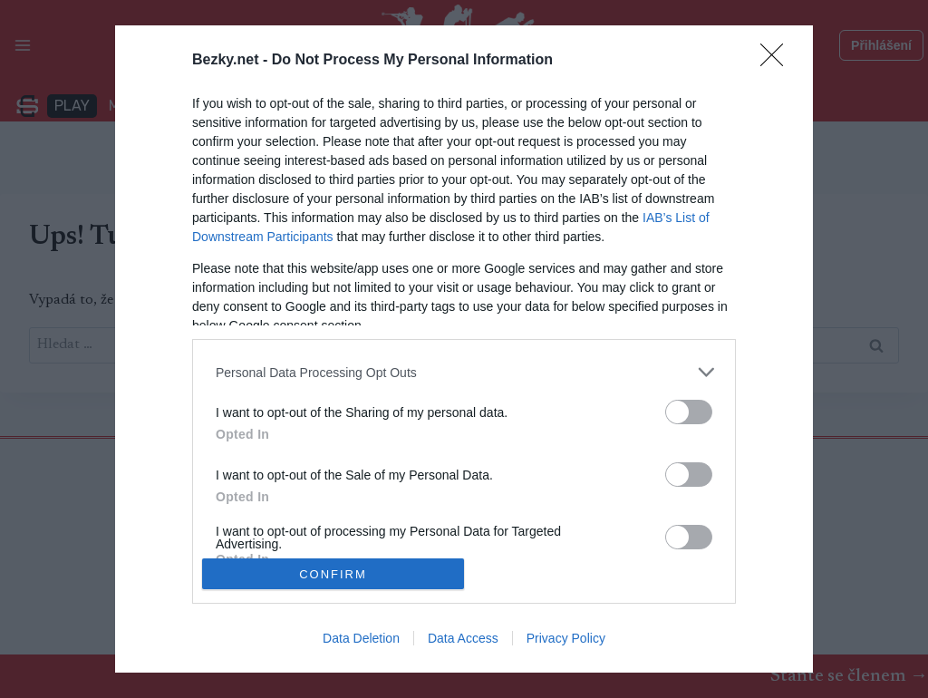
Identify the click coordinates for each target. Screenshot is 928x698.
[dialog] (464, 349)
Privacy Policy (566, 638)
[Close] (777, 61)
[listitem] (464, 372)
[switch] (688, 412)
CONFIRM (333, 573)
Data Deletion (361, 638)
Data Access (463, 638)
